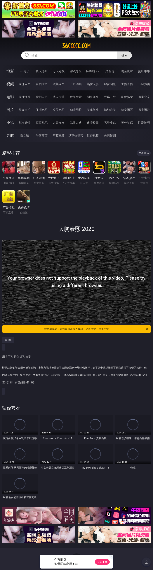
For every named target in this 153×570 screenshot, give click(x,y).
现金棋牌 (127, 71)
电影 (10, 96)
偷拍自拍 (42, 97)
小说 (10, 122)
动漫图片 (76, 110)
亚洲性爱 (24, 97)
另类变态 (144, 97)
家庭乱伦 (42, 123)
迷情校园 (93, 123)
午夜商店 (42, 135)
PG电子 (24, 71)
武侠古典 (76, 123)
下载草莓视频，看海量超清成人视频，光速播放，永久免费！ (95, 329)
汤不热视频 (75, 135)
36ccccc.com (76, 46)
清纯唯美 (110, 110)
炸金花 (109, 71)
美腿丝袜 (93, 110)
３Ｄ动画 (76, 84)
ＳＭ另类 (144, 84)
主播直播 (127, 84)
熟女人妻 (93, 84)
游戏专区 (76, 71)
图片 (10, 109)
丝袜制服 (110, 84)
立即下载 (102, 562)
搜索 (124, 55)
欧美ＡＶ (59, 84)
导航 (10, 135)
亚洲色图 (42, 110)
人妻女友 (59, 123)
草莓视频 (59, 135)
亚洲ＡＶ (24, 84)
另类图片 (144, 110)
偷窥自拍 (24, 110)
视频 (10, 83)
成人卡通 (59, 97)
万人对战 (59, 71)
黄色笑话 (127, 123)
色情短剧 (110, 135)
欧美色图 (59, 110)
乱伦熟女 (127, 97)
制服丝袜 (93, 97)
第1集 (8, 340)
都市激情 (24, 123)
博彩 (10, 71)
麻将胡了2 (93, 71)
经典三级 (110, 97)
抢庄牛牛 (144, 71)
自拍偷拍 (42, 84)
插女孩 (24, 135)
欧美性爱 (76, 97)
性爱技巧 (144, 123)
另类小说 (110, 123)
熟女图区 (127, 110)
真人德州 (42, 71)
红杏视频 (93, 135)
